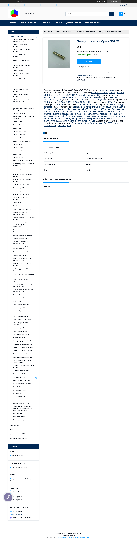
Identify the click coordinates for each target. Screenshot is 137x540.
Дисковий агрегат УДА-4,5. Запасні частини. (22, 242)
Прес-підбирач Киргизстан (22, 328)
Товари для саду (19, 420)
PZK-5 (47, 102)
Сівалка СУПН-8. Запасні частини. (21, 50)
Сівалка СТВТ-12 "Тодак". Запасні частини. (21, 100)
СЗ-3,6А (56, 95)
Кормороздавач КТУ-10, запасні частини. (23, 366)
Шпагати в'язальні (19, 337)
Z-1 (60, 102)
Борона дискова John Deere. (22, 235)
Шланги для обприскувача (82, 121)
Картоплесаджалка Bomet (22, 354)
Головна (13, 23)
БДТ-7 (118, 97)
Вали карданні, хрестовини (97, 118)
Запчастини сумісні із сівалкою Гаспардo (23, 109)
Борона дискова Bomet (21, 238)
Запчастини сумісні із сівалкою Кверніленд (23, 117)
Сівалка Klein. (17, 105)
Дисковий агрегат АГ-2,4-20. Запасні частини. (22, 248)
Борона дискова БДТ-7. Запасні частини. (24, 218)
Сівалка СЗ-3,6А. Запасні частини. (21, 74)
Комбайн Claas (18, 387)
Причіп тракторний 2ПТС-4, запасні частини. (22, 361)
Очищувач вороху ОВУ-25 (22, 370)
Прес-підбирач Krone (20, 331)
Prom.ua (78, 533)
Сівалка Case (17, 154)
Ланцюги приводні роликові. (22, 357)
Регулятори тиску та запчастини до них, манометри (90, 116)
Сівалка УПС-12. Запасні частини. (21, 61)
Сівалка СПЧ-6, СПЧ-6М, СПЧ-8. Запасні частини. (79, 32)
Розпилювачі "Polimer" (100, 109)
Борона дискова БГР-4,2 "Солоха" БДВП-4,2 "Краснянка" (21, 224)
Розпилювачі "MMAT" (78, 109)
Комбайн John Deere (19, 390)
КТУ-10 (111, 102)
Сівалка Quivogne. (19, 134)
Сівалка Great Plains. (20, 131)
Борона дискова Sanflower (22, 252)
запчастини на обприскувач (84, 107)
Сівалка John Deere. (19, 138)
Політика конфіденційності (82, 537)
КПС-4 (57, 97)
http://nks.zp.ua (17, 511)
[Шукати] (111, 14)
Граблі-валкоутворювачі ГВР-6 (21, 280)
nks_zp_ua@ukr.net (18, 514)
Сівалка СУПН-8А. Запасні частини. (22, 56)
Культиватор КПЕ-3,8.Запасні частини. (22, 175)
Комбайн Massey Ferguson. (22, 383)
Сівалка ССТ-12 (18, 157)
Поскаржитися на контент (65, 537)
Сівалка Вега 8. (18, 70)
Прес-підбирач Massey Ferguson (20, 323)
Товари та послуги (29, 23)
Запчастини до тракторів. (21, 380)
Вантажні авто (18, 413)
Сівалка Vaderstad (19, 125)
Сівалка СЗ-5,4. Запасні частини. (21, 80)
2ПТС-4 (59, 104)
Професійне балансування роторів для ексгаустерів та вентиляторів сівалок (22, 408)
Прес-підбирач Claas (20, 308)
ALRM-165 (85, 102)
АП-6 (64, 97)
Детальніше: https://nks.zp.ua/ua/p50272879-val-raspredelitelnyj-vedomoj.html (81, 124)
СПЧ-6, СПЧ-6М (107, 90)
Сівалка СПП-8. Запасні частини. (21, 45)
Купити (89, 61)
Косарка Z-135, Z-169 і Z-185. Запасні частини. (22, 285)
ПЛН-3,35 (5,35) (98, 100)
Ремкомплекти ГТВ (19, 377)
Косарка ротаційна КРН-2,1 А (23, 298)
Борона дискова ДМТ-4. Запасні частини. (21, 213)
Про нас (46, 23)
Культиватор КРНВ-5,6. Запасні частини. (23, 164)
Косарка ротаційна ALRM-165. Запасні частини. (23, 290)
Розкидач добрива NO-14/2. (22, 341)
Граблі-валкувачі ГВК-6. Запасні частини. (23, 275)
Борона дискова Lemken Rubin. (21, 231)
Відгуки (12, 429)
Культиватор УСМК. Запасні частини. (22, 180)
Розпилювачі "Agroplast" (55, 109)
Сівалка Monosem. (19, 113)
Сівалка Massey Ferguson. (22, 141)
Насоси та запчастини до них (97, 114)
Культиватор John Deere (21, 194)
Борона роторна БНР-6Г (21, 403)
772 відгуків (102, 1)
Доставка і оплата (73, 23)
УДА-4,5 (47, 100)
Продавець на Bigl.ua (68, 535)
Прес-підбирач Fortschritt (21, 304)
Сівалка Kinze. (17, 128)
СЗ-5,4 (65, 95)
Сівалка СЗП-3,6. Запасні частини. (21, 90)
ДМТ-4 (110, 97)
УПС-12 (73, 95)
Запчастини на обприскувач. (22, 160)
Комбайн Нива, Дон (19, 396)
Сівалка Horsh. (18, 144)
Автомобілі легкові (19, 417)
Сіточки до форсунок (73, 118)
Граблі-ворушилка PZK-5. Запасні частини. (21, 270)
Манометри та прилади (21, 400)
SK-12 (100, 95)
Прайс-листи (14, 425)
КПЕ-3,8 (72, 97)
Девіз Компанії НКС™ (17, 434)
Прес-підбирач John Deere (22, 319)
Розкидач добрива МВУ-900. (22, 344)
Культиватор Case (19, 191)
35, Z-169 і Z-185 (70, 102)
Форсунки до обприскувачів (112, 107)
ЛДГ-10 (79, 100)
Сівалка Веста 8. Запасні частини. (21, 66)
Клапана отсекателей (63, 114)
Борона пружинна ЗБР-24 (21, 255)
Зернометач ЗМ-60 (19, 374)
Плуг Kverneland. (18, 206)
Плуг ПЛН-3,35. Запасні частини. (20, 198)
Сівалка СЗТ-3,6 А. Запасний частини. (22, 85)
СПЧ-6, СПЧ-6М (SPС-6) (103, 92)
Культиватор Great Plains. (21, 184)
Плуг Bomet (17, 203)
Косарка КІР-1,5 (18, 301)
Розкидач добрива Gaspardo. (23, 350)
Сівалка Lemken (18, 151)
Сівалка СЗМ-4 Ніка (19, 147)
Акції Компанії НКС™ (93, 23)
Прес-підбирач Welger (20, 316)
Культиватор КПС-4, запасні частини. (22, 170)
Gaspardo (91, 95)
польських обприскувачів (89, 97)
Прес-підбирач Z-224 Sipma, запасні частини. (22, 312)
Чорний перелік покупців (18, 438)
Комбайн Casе (18, 393)
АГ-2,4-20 (57, 100)
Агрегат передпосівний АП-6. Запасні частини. (22, 259)
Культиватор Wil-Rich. (20, 188)
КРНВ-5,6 (48, 97)
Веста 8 (82, 95)
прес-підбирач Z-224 (88, 104)
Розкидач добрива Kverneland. (23, 347)
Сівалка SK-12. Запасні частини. (20, 95)
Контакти (58, 23)
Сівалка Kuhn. (17, 121)
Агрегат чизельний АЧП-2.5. (22, 209)
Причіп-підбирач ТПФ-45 (21, 334)
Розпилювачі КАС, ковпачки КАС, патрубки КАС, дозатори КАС (84, 110)
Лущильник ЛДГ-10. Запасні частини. (22, 264)
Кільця (78, 114)
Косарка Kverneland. (19, 295)
